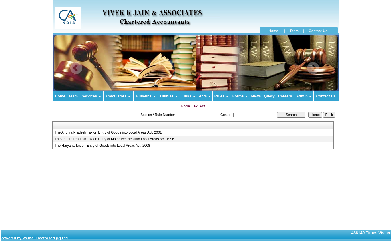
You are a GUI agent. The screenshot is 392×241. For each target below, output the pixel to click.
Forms (240, 96)
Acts (205, 96)
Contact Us (326, 96)
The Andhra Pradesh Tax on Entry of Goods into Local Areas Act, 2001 (108, 132)
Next (313, 68)
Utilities (169, 96)
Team (73, 96)
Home (60, 96)
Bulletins (146, 96)
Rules (221, 96)
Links (188, 96)
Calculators (118, 96)
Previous (76, 68)
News (256, 96)
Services (91, 96)
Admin (303, 96)
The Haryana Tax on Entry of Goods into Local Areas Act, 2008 (102, 146)
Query (269, 96)
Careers (285, 96)
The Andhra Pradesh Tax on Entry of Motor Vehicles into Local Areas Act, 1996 (114, 139)
